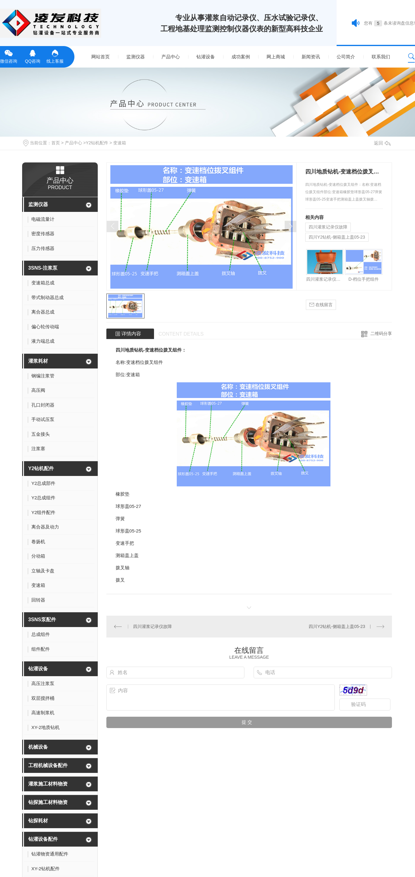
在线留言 (321, 304)
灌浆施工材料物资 (48, 783)
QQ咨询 (32, 56)
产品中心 (170, 56)
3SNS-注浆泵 (42, 268)
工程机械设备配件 (48, 765)
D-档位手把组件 (363, 279)
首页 (55, 142)
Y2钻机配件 (97, 142)
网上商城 (276, 56)
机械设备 (38, 747)
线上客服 (55, 56)
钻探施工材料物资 (48, 802)
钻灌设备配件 (43, 839)
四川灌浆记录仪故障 (328, 226)
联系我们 (381, 56)
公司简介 (346, 56)
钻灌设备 (205, 56)
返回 (382, 143)
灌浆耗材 (38, 361)
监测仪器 (135, 56)
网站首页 (100, 56)
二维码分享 (381, 333)
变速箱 (119, 142)
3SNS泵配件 (42, 619)
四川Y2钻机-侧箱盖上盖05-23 (337, 237)
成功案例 (240, 56)
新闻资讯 (311, 56)
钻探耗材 (38, 820)
